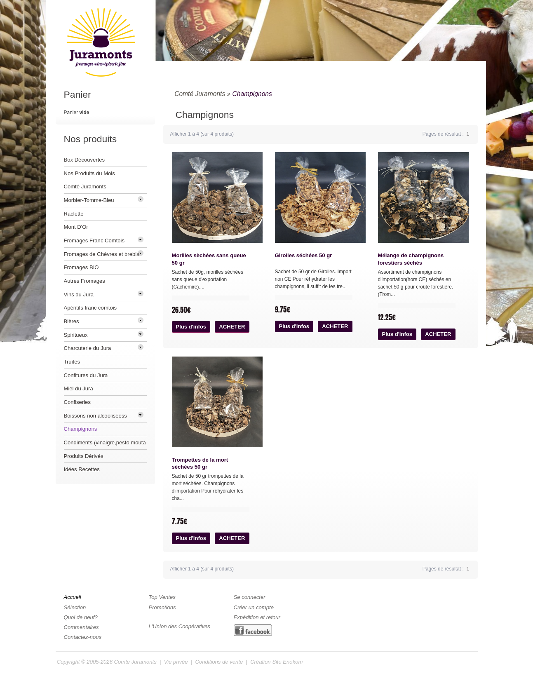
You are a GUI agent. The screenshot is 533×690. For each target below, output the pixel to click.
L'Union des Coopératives (179, 626)
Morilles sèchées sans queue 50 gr (209, 259)
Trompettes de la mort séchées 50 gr (200, 463)
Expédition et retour (257, 617)
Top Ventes (162, 597)
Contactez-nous (83, 637)
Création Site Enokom (276, 662)
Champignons (252, 93)
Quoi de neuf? (81, 617)
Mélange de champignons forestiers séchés (411, 259)
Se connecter (249, 597)
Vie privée (176, 662)
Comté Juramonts (199, 93)
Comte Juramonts (135, 662)
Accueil (72, 597)
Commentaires (81, 627)
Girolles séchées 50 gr (303, 255)
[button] (191, 327)
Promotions (162, 607)
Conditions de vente (219, 662)
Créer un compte (254, 607)
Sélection (75, 607)
